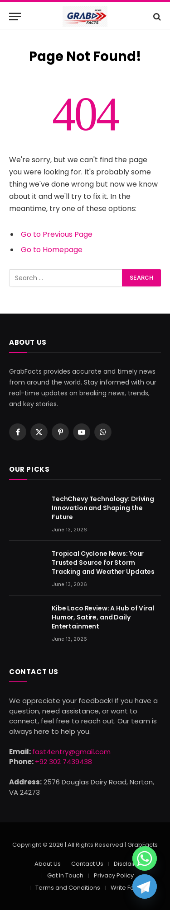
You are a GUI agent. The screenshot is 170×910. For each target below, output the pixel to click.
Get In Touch (65, 875)
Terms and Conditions (67, 887)
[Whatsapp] (144, 858)
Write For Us (128, 887)
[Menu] (15, 16)
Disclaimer (129, 863)
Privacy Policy (114, 875)
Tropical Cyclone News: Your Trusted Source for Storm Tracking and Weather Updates (103, 562)
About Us (47, 863)
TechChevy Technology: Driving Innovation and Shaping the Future (103, 507)
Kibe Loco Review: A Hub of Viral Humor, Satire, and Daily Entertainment (103, 617)
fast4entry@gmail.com (71, 751)
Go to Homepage (52, 249)
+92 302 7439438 (63, 761)
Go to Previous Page (56, 234)
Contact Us (87, 863)
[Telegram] (144, 886)
